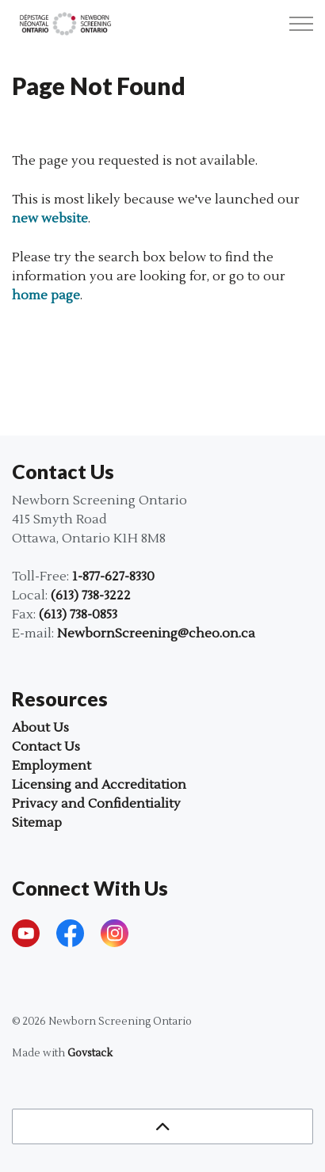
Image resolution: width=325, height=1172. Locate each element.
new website (50, 218)
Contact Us (46, 747)
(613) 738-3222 (91, 595)
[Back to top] (162, 1126)
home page (46, 295)
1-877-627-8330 (113, 576)
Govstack (90, 1053)
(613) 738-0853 (78, 614)
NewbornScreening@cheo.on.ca (156, 633)
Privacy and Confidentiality (96, 804)
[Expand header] (301, 24)
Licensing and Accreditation (99, 785)
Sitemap (37, 823)
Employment (51, 766)
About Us (40, 728)
